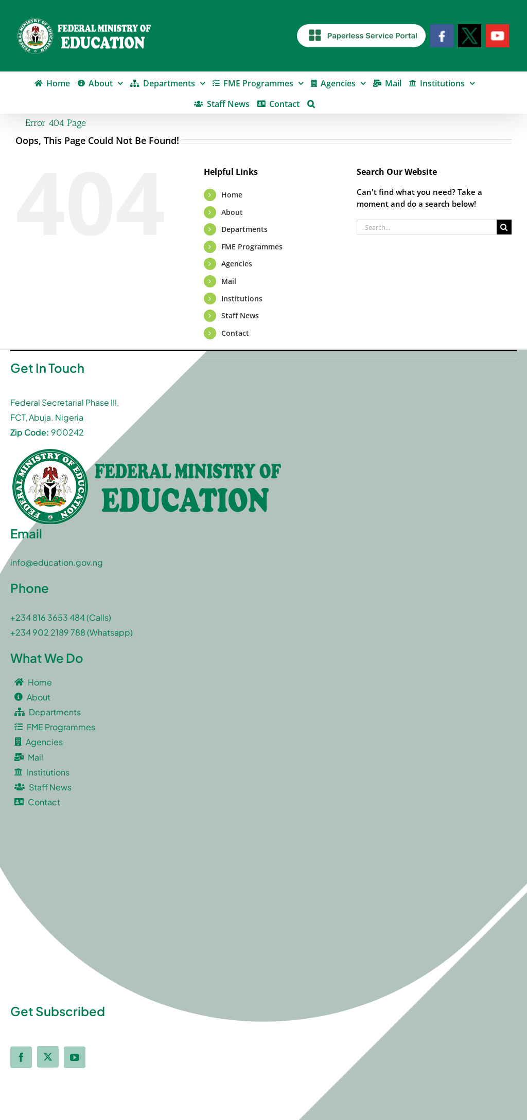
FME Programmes (252, 246)
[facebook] (21, 1057)
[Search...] (427, 227)
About (232, 212)
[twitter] (48, 1057)
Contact (235, 333)
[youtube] (74, 1057)
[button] (311, 103)
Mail (228, 281)
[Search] (504, 227)
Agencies (236, 263)
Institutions (241, 298)
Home (231, 195)
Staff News (240, 315)
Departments (244, 229)
